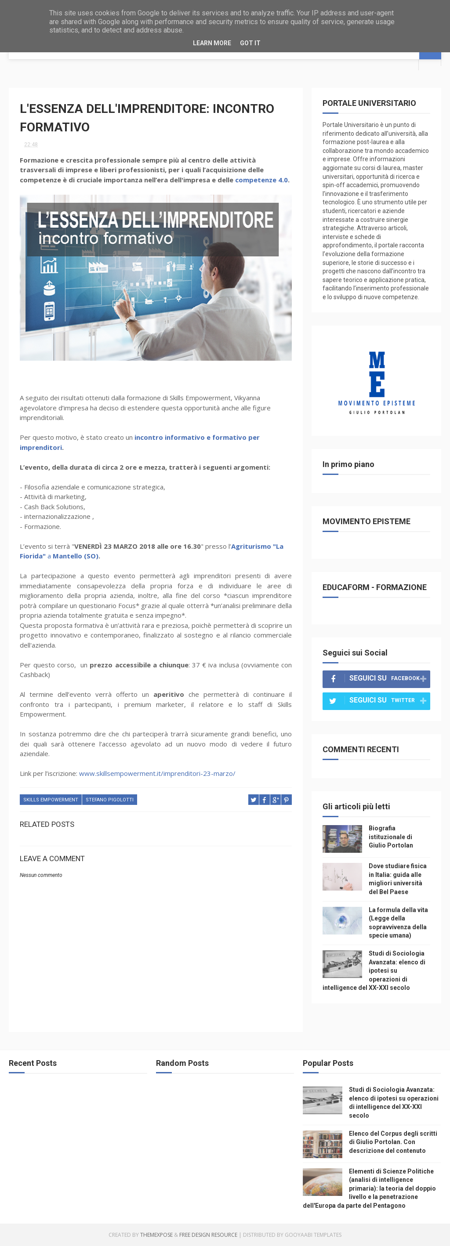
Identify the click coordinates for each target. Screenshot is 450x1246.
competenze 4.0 (261, 179)
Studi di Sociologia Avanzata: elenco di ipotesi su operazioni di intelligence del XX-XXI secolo (374, 970)
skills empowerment (50, 800)
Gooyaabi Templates (313, 1235)
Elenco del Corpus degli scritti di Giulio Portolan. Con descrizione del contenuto (393, 1142)
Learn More (212, 43)
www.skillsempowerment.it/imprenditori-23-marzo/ (157, 773)
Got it (250, 43)
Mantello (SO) (75, 555)
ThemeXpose (156, 1235)
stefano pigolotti (110, 800)
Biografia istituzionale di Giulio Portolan (391, 837)
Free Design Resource (208, 1235)
